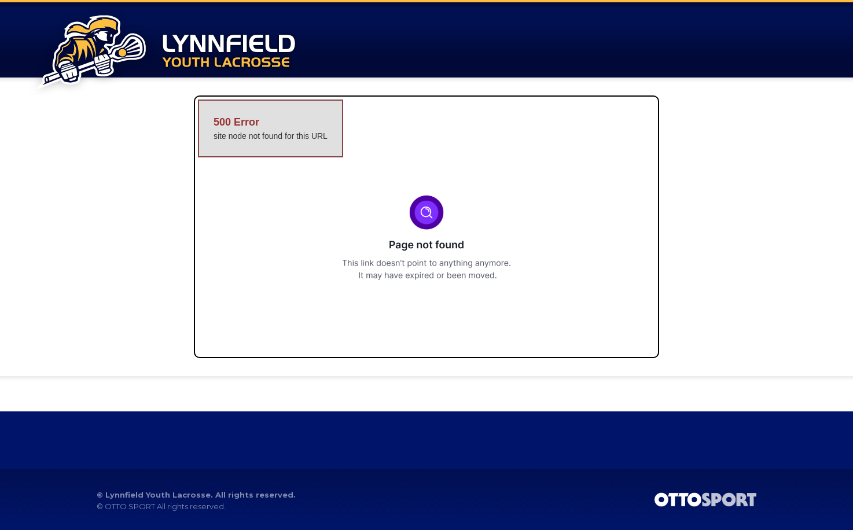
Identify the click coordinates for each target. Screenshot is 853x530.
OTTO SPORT (130, 506)
